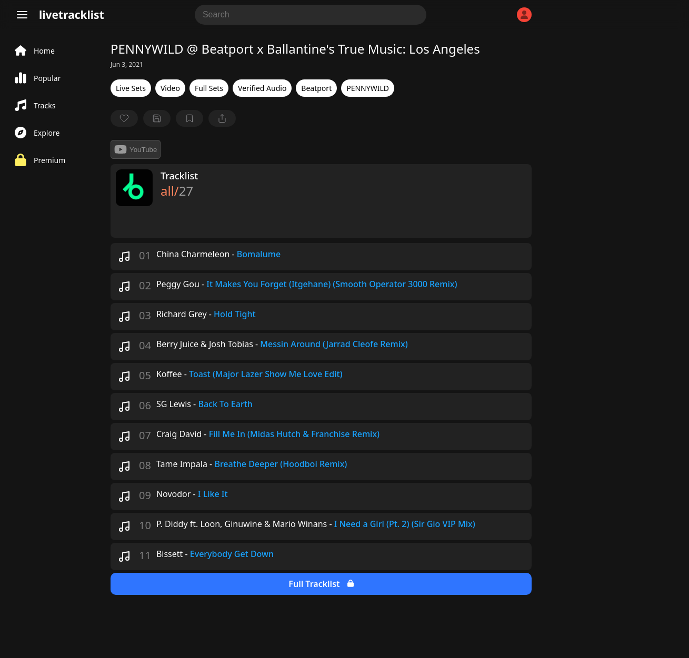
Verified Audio (262, 88)
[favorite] (124, 118)
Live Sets (131, 88)
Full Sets (209, 88)
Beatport (316, 88)
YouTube (135, 149)
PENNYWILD (367, 88)
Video (170, 88)
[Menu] (22, 14)
